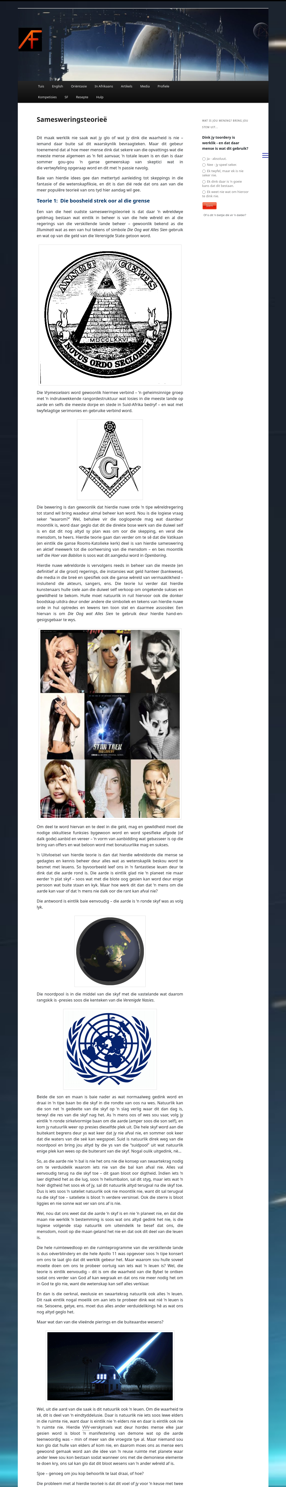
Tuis (41, 86)
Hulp (100, 97)
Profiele (163, 86)
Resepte (82, 97)
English (57, 86)
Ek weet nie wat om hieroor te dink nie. (225, 194)
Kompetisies (47, 97)
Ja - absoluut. (214, 159)
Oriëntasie (79, 86)
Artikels (126, 86)
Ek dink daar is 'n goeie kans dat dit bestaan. (222, 183)
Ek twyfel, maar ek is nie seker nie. (223, 173)
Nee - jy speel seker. (219, 165)
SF (66, 97)
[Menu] (265, 155)
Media (145, 86)
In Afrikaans (104, 86)
